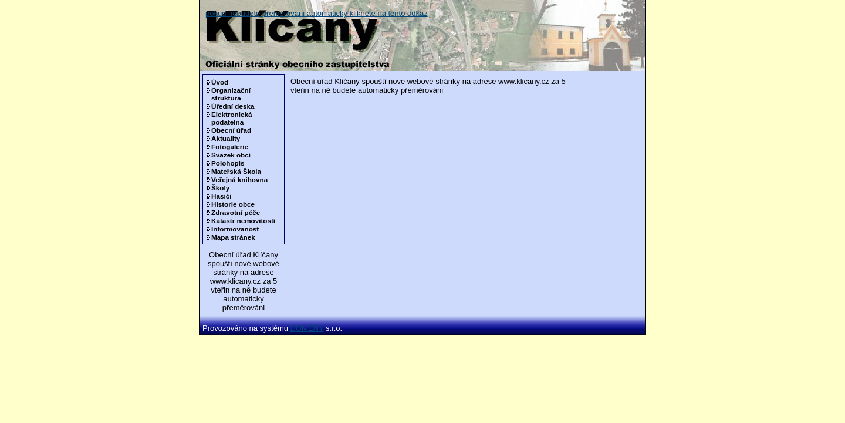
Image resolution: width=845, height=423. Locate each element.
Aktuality (225, 138)
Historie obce (233, 204)
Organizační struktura (231, 94)
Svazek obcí (231, 155)
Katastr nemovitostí (243, 220)
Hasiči (221, 196)
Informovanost (235, 229)
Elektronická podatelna (231, 118)
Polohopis (228, 163)
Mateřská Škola (236, 171)
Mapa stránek (233, 237)
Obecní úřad (231, 130)
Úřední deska (232, 106)
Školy (220, 188)
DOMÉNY (307, 328)
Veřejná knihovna (239, 179)
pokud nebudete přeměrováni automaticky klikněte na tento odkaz (316, 13)
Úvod (219, 82)
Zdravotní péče (235, 212)
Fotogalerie (229, 146)
